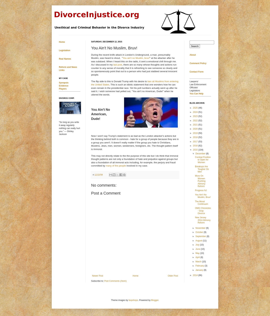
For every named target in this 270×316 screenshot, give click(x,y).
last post (117, 64)
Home (135, 276)
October (200, 232)
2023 (195, 116)
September (201, 236)
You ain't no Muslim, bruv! (136, 58)
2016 (195, 145)
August (199, 240)
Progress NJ (201, 190)
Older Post (173, 276)
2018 (195, 137)
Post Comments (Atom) (115, 281)
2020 (195, 129)
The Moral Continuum (201, 202)
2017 (195, 141)
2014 (195, 275)
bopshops (133, 300)
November (201, 228)
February (200, 265)
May (198, 253)
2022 (195, 120)
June (198, 249)
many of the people (116, 165)
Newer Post (97, 276)
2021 (195, 124)
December (201, 153)
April (198, 257)
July (198, 245)
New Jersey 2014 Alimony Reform (203, 220)
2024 (195, 112)
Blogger (154, 300)
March (199, 261)
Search (195, 46)
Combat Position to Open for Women (203, 160)
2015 (195, 150)
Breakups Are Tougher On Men (202, 169)
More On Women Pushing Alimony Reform (200, 181)
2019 (195, 133)
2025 (195, 108)
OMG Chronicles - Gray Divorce (203, 211)
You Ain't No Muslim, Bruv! (203, 195)
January (200, 270)
